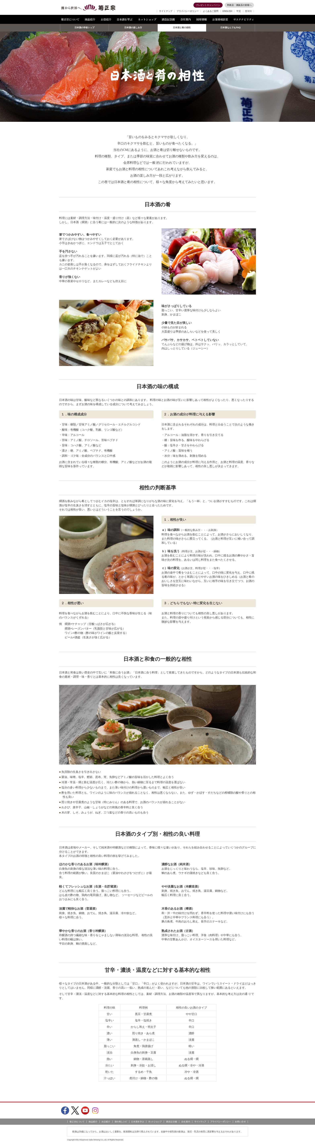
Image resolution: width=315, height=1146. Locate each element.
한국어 (248, 11)
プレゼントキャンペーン (208, 5)
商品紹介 (90, 19)
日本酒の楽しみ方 (133, 29)
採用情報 (201, 19)
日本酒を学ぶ (124, 19)
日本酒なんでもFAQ (230, 29)
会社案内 (185, 19)
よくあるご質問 (210, 11)
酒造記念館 (168, 19)
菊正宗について (70, 19)
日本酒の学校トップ (84, 29)
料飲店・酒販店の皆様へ (239, 5)
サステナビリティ (243, 19)
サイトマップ (165, 11)
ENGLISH (227, 11)
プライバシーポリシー (188, 11)
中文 (238, 11)
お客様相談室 (220, 19)
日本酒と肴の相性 (182, 29)
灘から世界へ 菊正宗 (88, 7)
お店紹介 (106, 19)
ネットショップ (147, 19)
